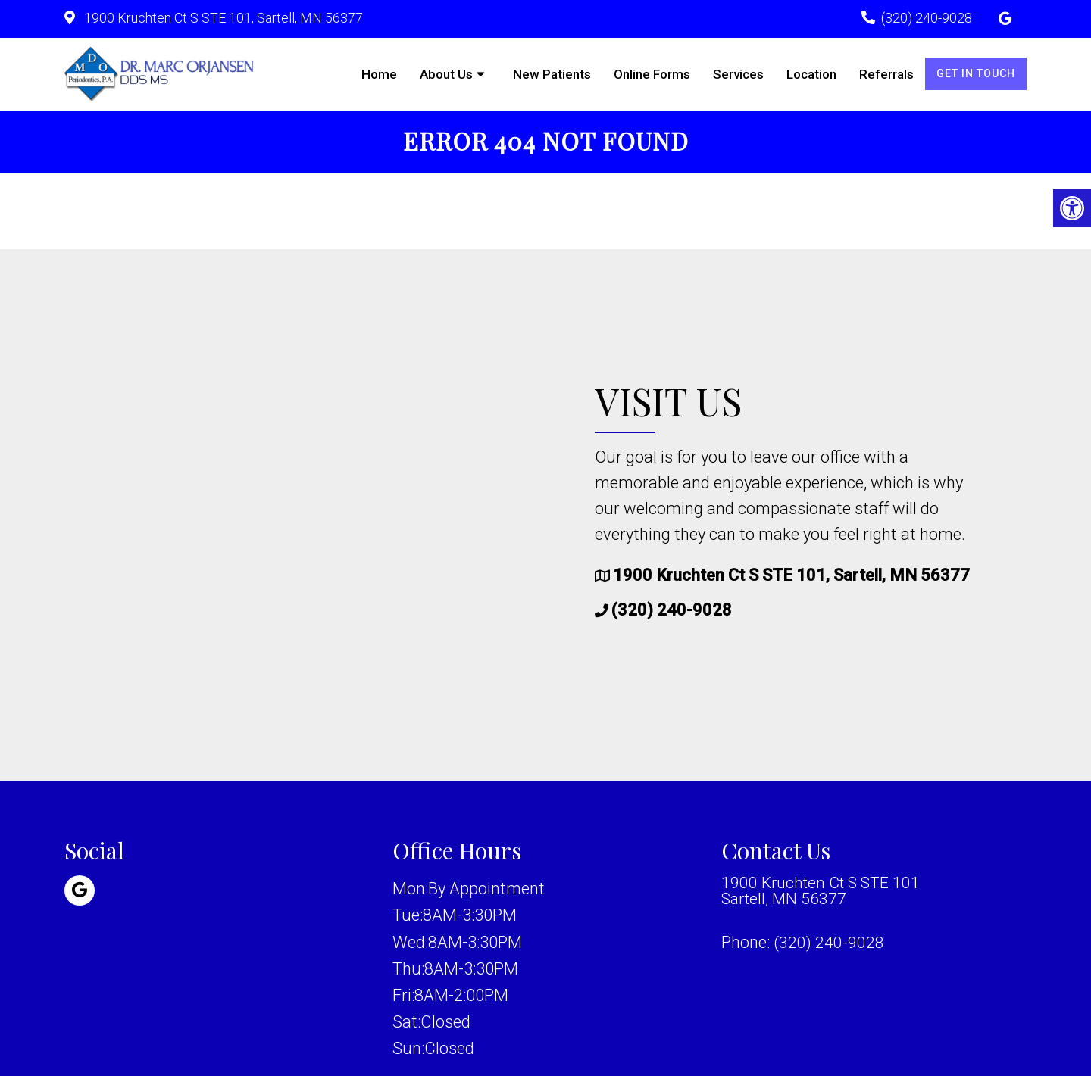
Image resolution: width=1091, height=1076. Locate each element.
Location (811, 74)
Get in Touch (975, 73)
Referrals (886, 74)
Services (738, 74)
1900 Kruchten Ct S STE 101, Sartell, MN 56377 (222, 18)
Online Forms (652, 74)
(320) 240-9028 (926, 18)
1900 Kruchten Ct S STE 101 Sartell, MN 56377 (824, 893)
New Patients (552, 74)
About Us (446, 74)
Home (379, 74)
